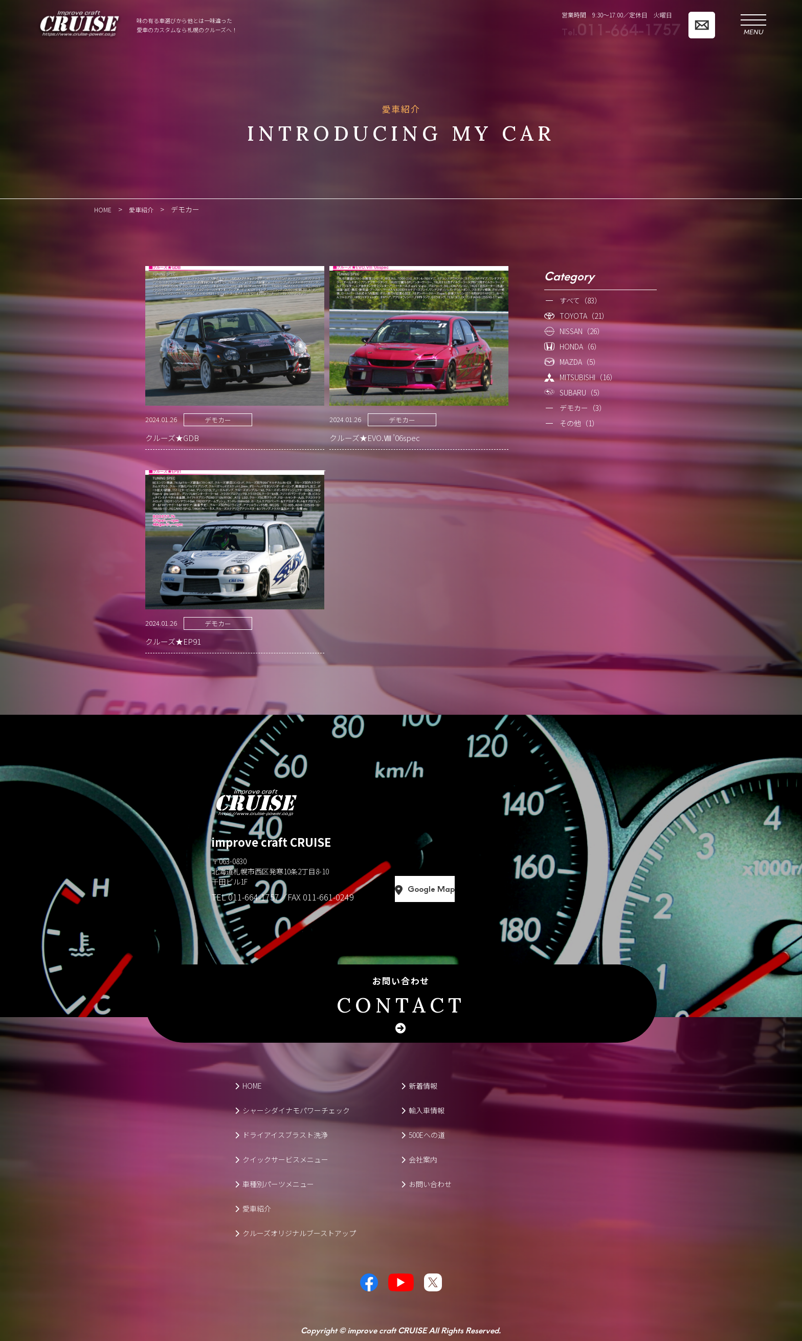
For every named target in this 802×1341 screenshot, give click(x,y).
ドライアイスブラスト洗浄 (281, 1134)
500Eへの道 (423, 1134)
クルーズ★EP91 (173, 640)
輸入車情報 (422, 1110)
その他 (579, 422)
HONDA (580, 346)
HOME (248, 1085)
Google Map (472, 889)
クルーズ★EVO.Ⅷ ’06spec (374, 437)
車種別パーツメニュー (274, 1183)
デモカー (218, 419)
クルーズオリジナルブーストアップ (295, 1232)
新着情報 (419, 1085)
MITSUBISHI (588, 376)
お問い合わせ (401, 996)
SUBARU (582, 392)
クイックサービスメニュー (281, 1159)
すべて (581, 300)
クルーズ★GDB (172, 437)
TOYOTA (584, 315)
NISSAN (582, 330)
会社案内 (419, 1159)
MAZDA (580, 361)
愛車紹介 (253, 1208)
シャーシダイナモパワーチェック (292, 1110)
